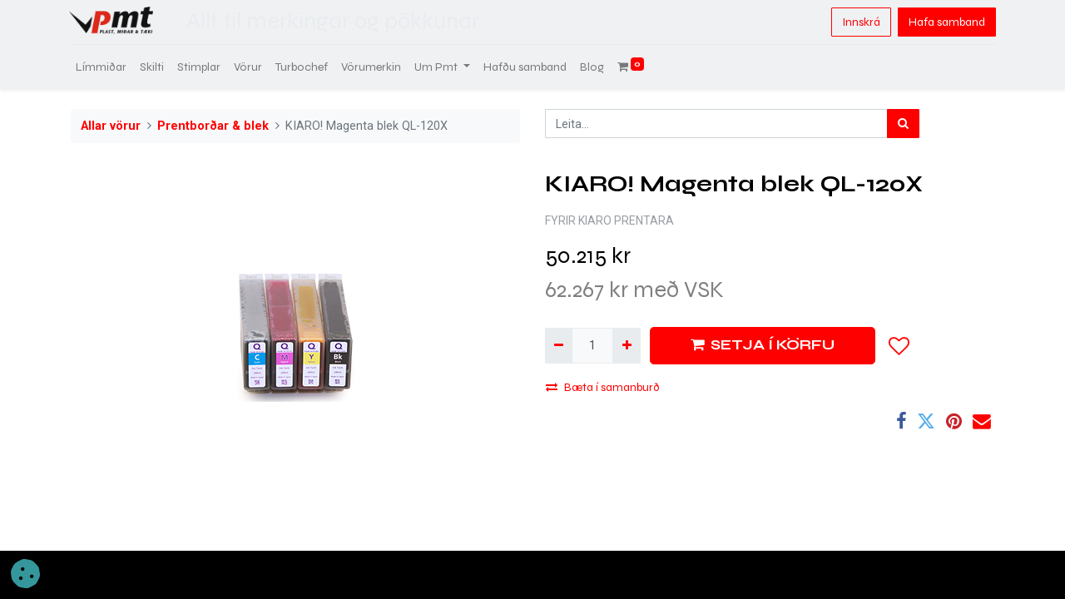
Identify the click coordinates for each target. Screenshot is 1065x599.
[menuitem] (103, 67)
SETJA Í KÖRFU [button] (763, 345)
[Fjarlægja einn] (558, 346)
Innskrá (859, 22)
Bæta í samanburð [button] (603, 387)
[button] (899, 346)
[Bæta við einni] (626, 346)
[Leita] (903, 123)
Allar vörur (111, 126)
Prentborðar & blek (213, 126)
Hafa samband (945, 22)
